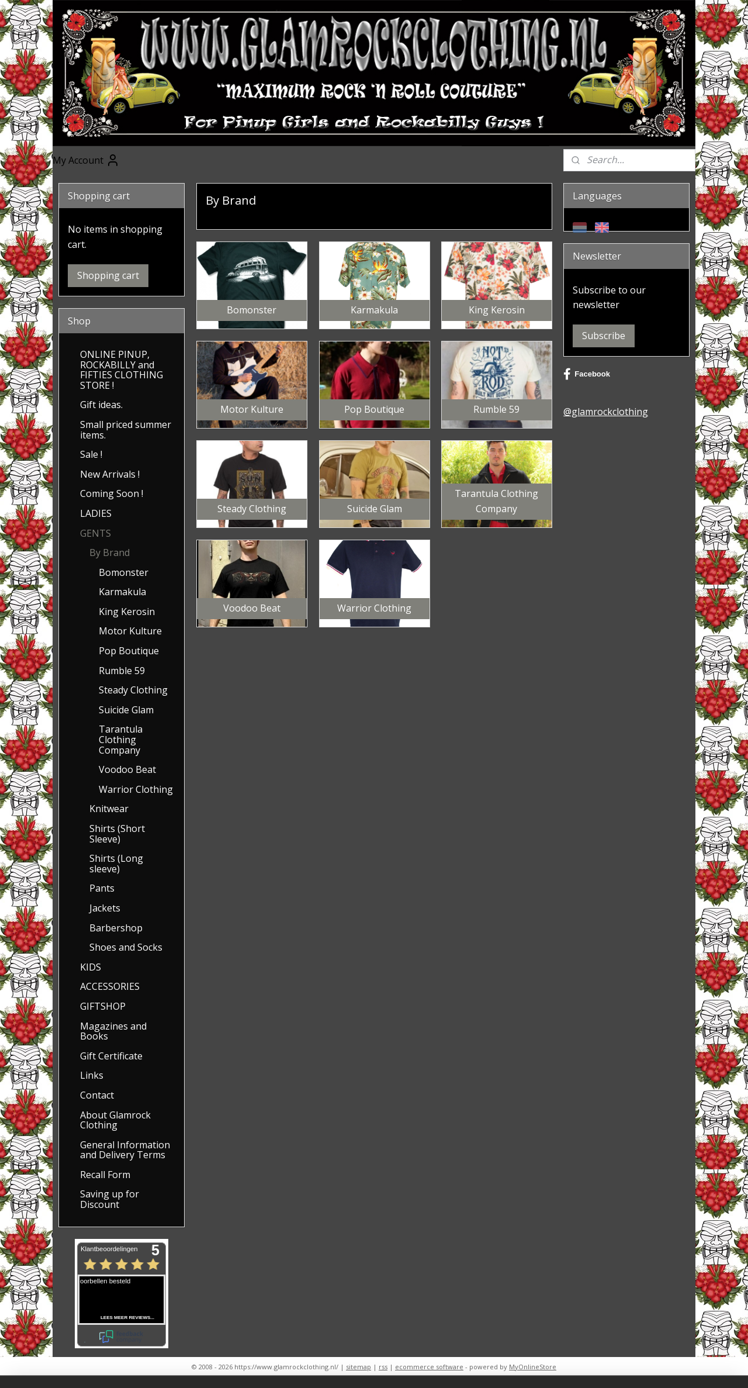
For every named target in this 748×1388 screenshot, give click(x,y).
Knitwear (109, 808)
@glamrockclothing (605, 411)
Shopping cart (108, 275)
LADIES (96, 513)
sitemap (358, 1366)
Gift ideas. (101, 404)
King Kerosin (127, 611)
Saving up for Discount (109, 1199)
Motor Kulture (130, 630)
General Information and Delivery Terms (125, 1150)
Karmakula (122, 591)
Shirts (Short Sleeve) (117, 833)
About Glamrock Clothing (115, 1120)
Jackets (104, 908)
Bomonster (123, 572)
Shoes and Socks (125, 947)
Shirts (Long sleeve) (116, 863)
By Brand (109, 552)
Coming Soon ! (111, 493)
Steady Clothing (133, 689)
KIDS (90, 967)
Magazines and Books (113, 1031)
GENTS (95, 533)
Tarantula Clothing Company (121, 739)
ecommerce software (429, 1366)
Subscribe (603, 335)
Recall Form (105, 1174)
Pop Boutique (129, 650)
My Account (86, 160)
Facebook (586, 374)
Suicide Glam (126, 709)
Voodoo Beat (127, 769)
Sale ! (91, 454)
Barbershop (116, 927)
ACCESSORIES (110, 986)
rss (383, 1366)
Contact (97, 1095)
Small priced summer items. (125, 429)
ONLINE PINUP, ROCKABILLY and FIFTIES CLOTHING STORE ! (121, 370)
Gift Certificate (111, 1055)
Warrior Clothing (136, 789)
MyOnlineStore (532, 1366)
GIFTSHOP (103, 1006)
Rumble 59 (122, 670)
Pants (102, 888)
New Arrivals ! (110, 474)
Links (91, 1075)
